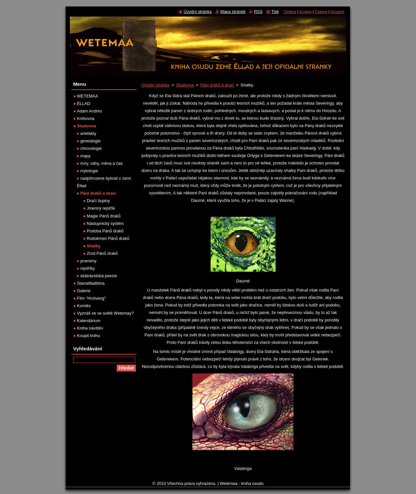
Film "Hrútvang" (91, 298)
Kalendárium (88, 320)
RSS (258, 11)
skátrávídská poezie (98, 275)
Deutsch (337, 12)
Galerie (83, 290)
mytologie (89, 170)
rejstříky (87, 268)
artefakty (88, 133)
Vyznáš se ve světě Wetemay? (105, 313)
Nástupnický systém (105, 223)
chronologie (91, 148)
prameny (88, 260)
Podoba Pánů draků (105, 230)
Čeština (290, 12)
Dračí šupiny (98, 200)
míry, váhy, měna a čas (101, 163)
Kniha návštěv (90, 328)
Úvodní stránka (155, 85)
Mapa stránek (233, 11)
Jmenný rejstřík (101, 208)
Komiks (84, 305)
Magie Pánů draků (104, 216)
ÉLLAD (83, 103)
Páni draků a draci (217, 85)
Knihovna (85, 118)
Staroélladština (91, 283)
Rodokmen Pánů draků (108, 238)
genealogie (90, 140)
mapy (85, 155)
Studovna (185, 85)
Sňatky (93, 245)
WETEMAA (87, 96)
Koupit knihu (88, 335)
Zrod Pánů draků (102, 253)
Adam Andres (89, 111)
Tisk (275, 11)
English (305, 12)
